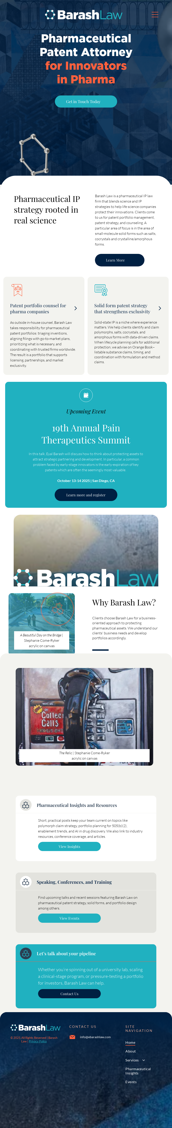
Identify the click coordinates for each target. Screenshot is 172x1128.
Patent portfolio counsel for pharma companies (38, 308)
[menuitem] (143, 1042)
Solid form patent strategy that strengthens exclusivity (122, 308)
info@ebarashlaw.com (95, 1037)
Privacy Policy (38, 1041)
